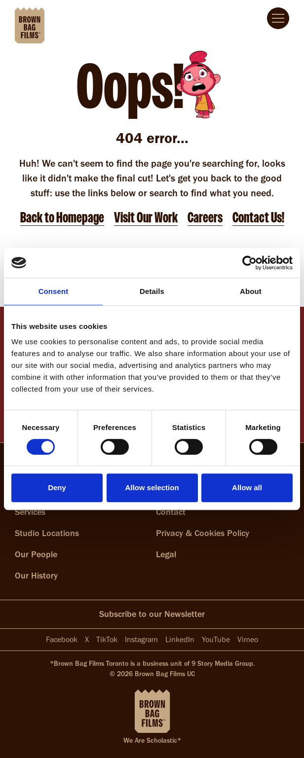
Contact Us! (258, 217)
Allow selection (152, 487)
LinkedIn (179, 639)
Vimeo (247, 639)
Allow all (247, 487)
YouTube (216, 639)
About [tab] (251, 291)
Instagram (141, 639)
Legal (166, 554)
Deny (57, 487)
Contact (171, 511)
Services (30, 511)
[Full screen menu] (278, 18)
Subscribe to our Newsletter (152, 614)
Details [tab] (152, 291)
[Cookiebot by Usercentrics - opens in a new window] (249, 262)
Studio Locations (47, 533)
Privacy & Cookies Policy (202, 533)
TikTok (106, 639)
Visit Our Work (146, 217)
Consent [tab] (53, 291)
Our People (36, 554)
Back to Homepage (62, 217)
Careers (205, 217)
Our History (36, 575)
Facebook (61, 639)
